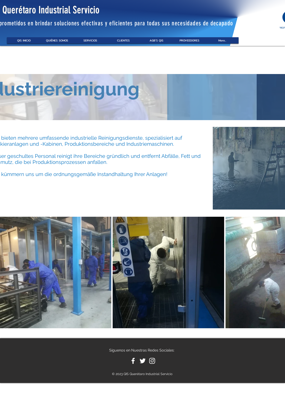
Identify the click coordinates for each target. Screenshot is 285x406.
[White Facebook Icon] (133, 361)
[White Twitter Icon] (143, 361)
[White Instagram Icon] (152, 361)
